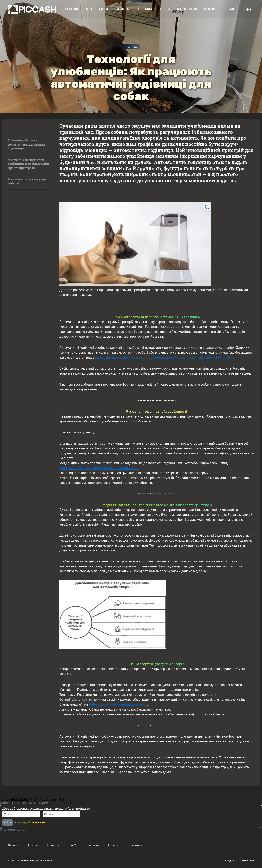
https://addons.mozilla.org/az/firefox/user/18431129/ (99, 468)
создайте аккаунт (34, 822)
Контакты (92, 845)
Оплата (113, 845)
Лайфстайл (187, 9)
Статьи (33, 845)
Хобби (164, 9)
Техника (145, 9)
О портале (135, 845)
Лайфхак (123, 9)
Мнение (211, 9)
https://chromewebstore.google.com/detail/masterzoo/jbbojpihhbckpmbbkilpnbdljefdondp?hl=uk (165, 357)
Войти (7, 822)
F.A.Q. (73, 845)
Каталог (71, 9)
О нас (229, 9)
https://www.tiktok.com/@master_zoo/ (118, 704)
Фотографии (97, 9)
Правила (53, 845)
